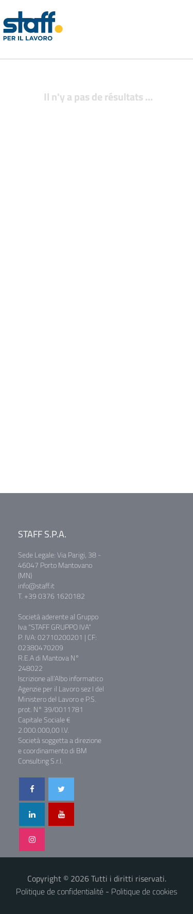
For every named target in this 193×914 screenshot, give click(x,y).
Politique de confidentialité (59, 891)
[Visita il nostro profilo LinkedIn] (32, 814)
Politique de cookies (144, 891)
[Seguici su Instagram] (32, 839)
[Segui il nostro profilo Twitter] (61, 789)
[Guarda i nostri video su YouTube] (61, 814)
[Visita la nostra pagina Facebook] (32, 789)
